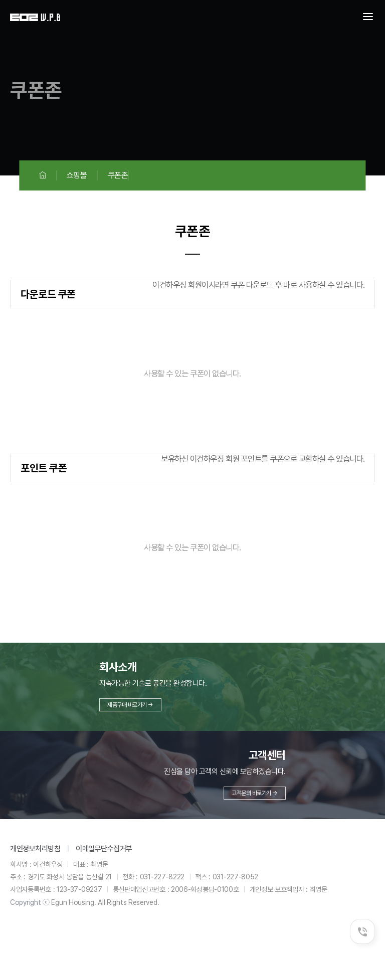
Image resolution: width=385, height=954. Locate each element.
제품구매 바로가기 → (130, 704)
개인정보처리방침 (35, 848)
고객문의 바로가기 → (255, 793)
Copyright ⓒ (30, 902)
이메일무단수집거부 (104, 848)
